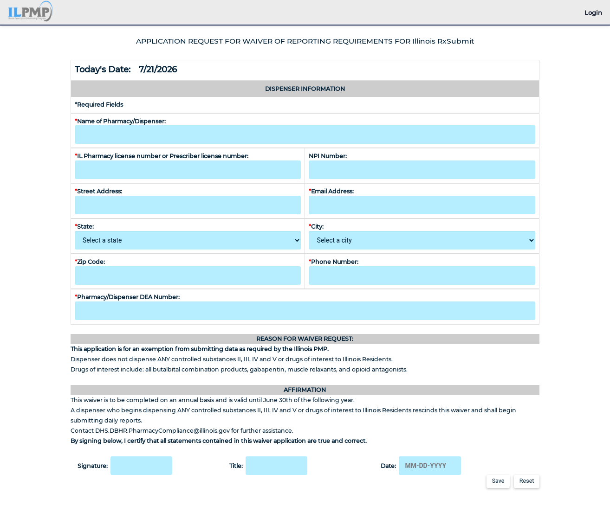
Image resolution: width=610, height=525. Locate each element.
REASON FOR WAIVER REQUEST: (304, 338)
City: (317, 226)
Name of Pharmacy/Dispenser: (121, 121)
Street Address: (100, 191)
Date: (421, 465)
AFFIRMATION (305, 389)
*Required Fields (99, 104)
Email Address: (333, 191)
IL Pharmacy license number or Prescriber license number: (161, 156)
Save (498, 480)
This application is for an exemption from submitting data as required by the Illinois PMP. (200, 349)
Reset (526, 480)
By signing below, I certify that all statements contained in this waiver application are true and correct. (219, 440)
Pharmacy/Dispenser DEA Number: (128, 297)
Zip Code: (90, 261)
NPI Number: (328, 156)
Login (593, 12)
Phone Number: (333, 261)
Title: (268, 465)
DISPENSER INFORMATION (305, 88)
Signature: (125, 465)
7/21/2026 (159, 69)
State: (86, 226)
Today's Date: (106, 69)
